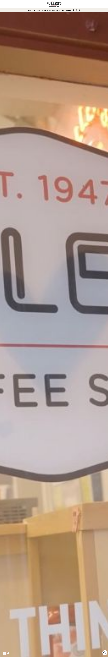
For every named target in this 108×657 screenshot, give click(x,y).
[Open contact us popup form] (104, 652)
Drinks (37, 10)
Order (52, 10)
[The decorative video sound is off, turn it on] (8, 653)
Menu (30, 10)
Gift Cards (66, 10)
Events (45, 10)
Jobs (58, 10)
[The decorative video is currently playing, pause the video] (4, 653)
